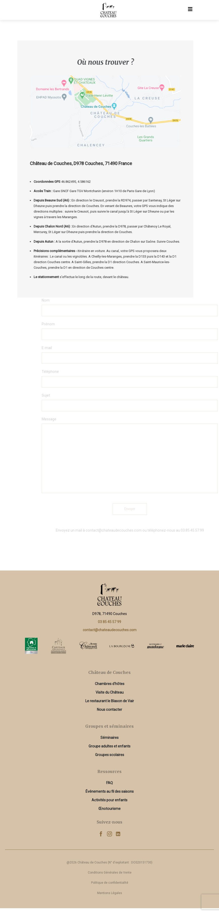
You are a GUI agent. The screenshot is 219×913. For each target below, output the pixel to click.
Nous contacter (109, 709)
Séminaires (109, 738)
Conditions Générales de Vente (109, 872)
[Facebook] (100, 834)
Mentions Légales (109, 893)
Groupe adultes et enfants (109, 746)
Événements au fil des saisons (110, 791)
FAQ (109, 783)
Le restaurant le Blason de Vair (109, 701)
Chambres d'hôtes (109, 684)
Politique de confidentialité (109, 882)
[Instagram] (109, 834)
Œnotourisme (109, 809)
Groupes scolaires (109, 755)
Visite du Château (110, 692)
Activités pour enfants (109, 800)
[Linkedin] (118, 834)
